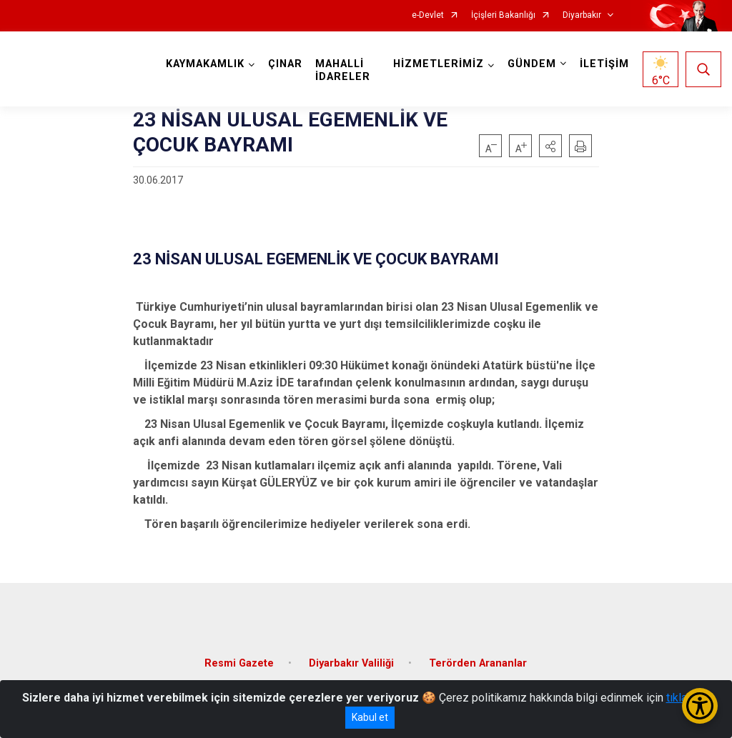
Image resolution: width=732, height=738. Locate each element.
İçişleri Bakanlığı (503, 15)
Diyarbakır (582, 15)
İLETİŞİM (604, 64)
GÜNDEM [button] (532, 64)
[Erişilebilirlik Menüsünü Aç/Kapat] (700, 706)
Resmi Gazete (239, 663)
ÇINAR (285, 64)
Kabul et (370, 717)
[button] (550, 145)
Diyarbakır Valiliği (351, 663)
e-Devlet (428, 15)
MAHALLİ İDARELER (342, 70)
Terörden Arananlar (478, 663)
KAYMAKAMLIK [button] (205, 64)
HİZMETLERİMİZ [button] (438, 64)
